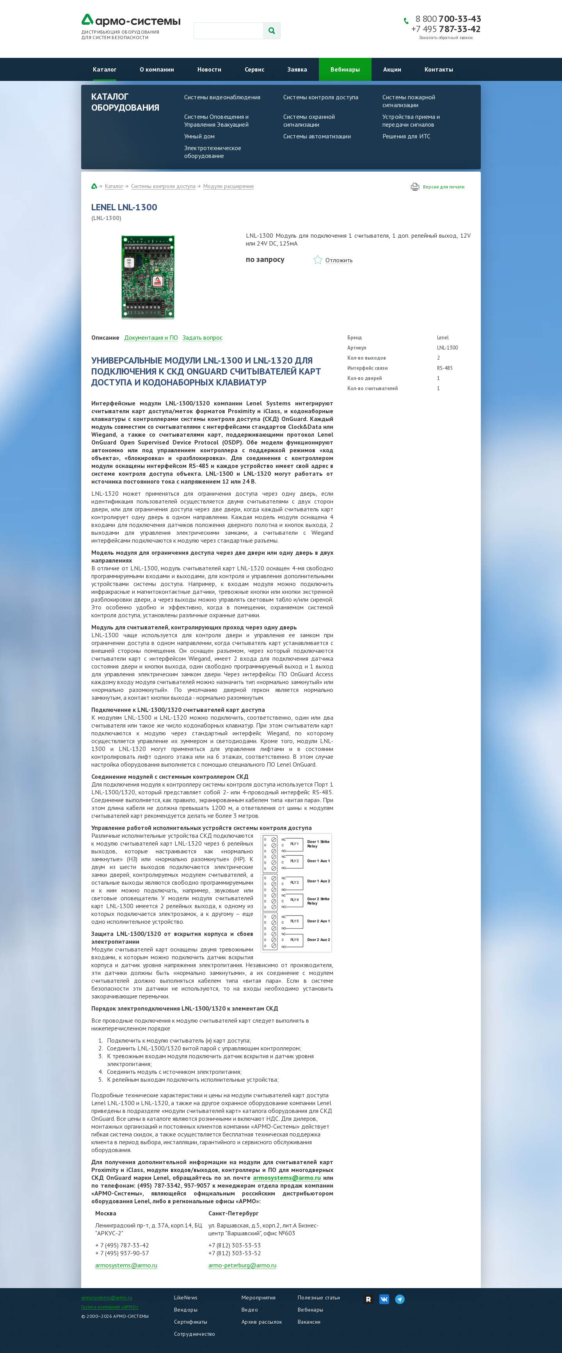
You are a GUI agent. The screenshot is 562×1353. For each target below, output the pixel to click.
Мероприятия (259, 1297)
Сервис (254, 69)
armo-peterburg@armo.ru (242, 1265)
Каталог (104, 69)
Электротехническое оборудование (212, 151)
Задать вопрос (202, 337)
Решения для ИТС (406, 136)
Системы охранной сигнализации (309, 120)
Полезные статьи (319, 1297)
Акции (392, 69)
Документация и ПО (151, 337)
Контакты (439, 69)
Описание (105, 337)
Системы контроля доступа (320, 97)
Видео (250, 1309)
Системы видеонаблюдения (222, 97)
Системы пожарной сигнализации (408, 101)
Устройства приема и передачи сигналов (411, 120)
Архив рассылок (262, 1321)
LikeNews (185, 1297)
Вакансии (309, 1321)
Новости (209, 69)
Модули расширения (228, 186)
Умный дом (199, 136)
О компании (157, 69)
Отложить (339, 260)
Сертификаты (191, 1321)
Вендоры (185, 1309)
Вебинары (345, 69)
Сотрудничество (194, 1333)
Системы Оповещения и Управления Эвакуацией (216, 120)
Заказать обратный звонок (446, 37)
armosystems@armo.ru (287, 1177)
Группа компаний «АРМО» (110, 1307)
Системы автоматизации (317, 136)
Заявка (297, 69)
